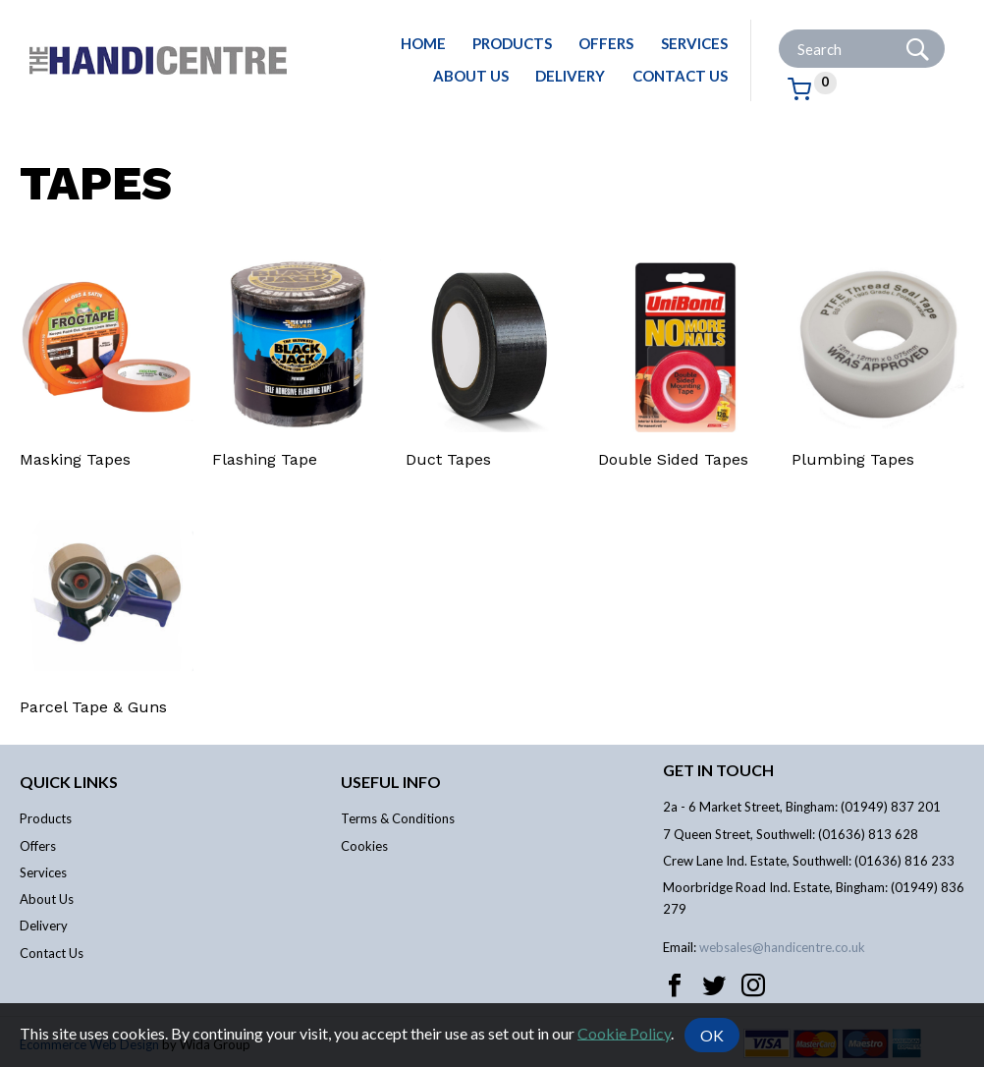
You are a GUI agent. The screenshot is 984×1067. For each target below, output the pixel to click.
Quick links (69, 781)
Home (423, 43)
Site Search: (779, 29)
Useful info (391, 781)
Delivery (570, 75)
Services (694, 43)
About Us (471, 75)
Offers (605, 43)
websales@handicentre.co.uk (782, 947)
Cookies (364, 846)
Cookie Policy (624, 1032)
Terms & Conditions (398, 818)
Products (512, 43)
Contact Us (680, 75)
